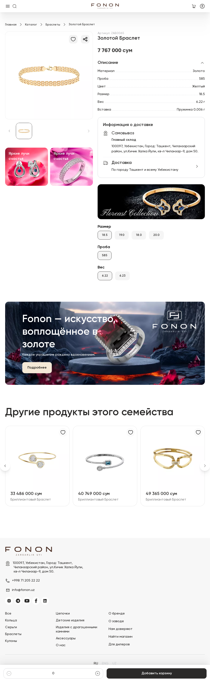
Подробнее (37, 367)
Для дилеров (119, 644)
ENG (105, 663)
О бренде (117, 613)
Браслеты (53, 24)
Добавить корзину (157, 673)
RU (96, 663)
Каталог (31, 24)
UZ (114, 663)
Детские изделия (70, 620)
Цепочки (63, 613)
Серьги (11, 627)
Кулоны (11, 641)
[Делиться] (85, 39)
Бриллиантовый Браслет (30, 499)
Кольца (11, 620)
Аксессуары (66, 638)
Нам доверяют (121, 629)
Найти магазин (121, 637)
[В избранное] (73, 39)
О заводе (116, 621)
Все (8, 613)
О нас (61, 645)
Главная (10, 24)
